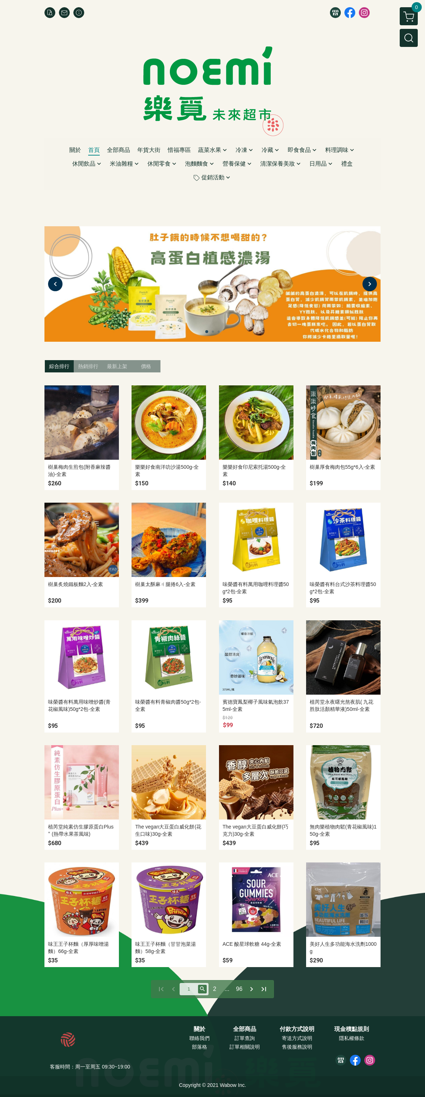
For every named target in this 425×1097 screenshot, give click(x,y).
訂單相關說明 (244, 1046)
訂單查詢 (245, 1038)
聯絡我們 (199, 1038)
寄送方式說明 (297, 1038)
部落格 (199, 1046)
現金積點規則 (351, 1029)
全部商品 (244, 1029)
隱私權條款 (351, 1038)
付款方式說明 (297, 1029)
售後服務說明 (297, 1046)
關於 (199, 1029)
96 (239, 989)
